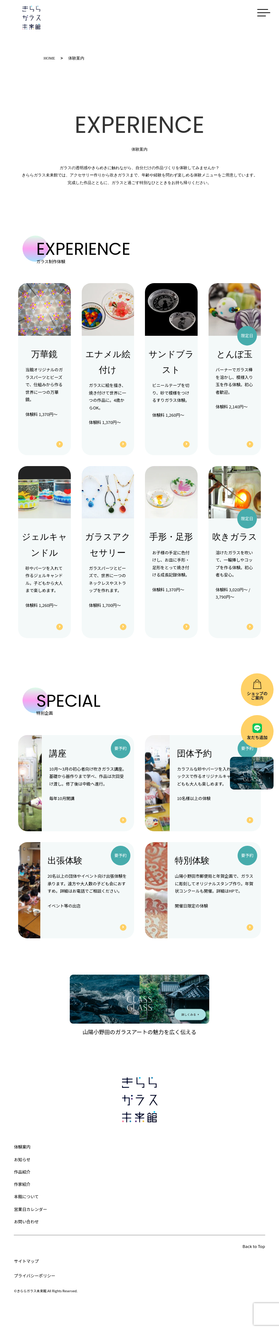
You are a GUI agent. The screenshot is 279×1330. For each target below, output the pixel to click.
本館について (26, 1196)
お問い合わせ (26, 1221)
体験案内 (22, 1146)
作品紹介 (22, 1171)
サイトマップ (26, 1261)
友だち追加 (257, 737)
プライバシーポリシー (34, 1275)
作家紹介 (22, 1184)
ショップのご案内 (257, 695)
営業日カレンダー (30, 1209)
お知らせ (22, 1159)
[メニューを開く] (266, 13)
